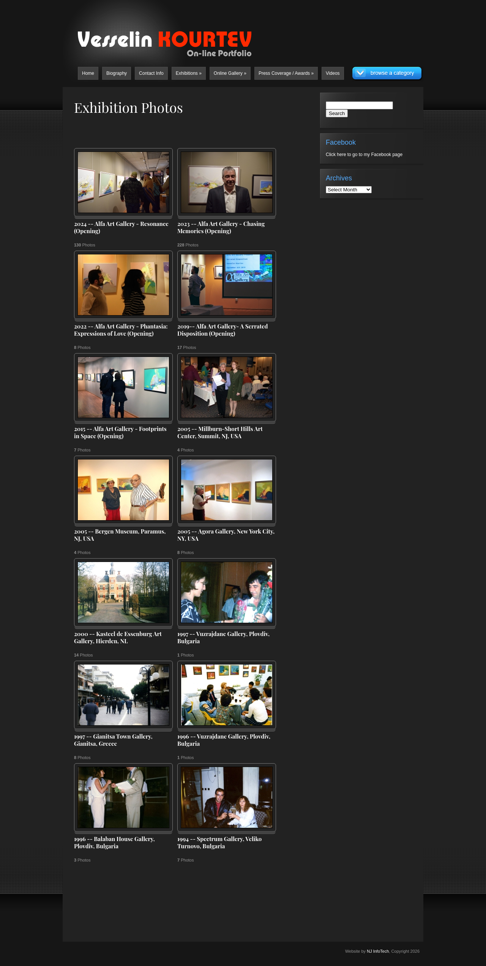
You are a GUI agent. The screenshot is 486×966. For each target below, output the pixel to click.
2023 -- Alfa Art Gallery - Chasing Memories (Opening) (221, 227)
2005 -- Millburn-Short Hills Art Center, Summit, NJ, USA (220, 432)
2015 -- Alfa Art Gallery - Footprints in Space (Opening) (120, 432)
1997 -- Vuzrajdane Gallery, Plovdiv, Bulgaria (223, 637)
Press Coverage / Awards (286, 73)
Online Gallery (230, 73)
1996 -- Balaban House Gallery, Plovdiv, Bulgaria (114, 842)
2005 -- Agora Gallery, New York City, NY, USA (226, 535)
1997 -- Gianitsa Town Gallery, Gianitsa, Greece (113, 740)
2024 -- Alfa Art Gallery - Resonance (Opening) (121, 227)
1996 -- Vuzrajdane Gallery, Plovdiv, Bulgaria (223, 740)
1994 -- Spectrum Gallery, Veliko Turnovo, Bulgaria (219, 842)
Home (88, 73)
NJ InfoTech (378, 951)
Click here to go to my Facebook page (364, 154)
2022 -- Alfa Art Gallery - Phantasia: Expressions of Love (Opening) (121, 330)
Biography (116, 73)
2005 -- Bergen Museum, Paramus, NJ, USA (120, 535)
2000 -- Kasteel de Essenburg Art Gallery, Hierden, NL (118, 637)
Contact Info (151, 73)
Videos (332, 73)
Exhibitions (189, 73)
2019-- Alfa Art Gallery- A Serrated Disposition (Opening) (222, 330)
